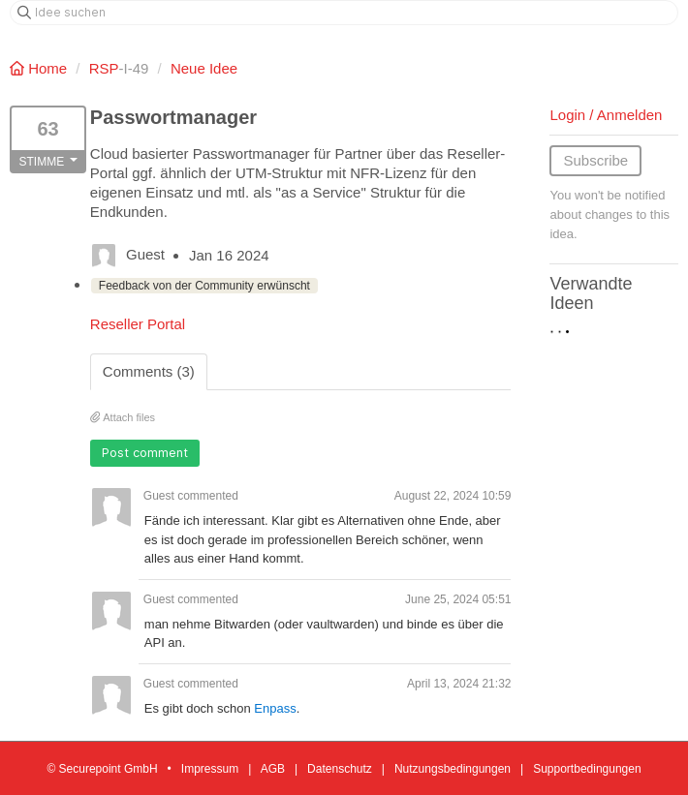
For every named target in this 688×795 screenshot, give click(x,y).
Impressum (209, 769)
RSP (104, 68)
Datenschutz (339, 769)
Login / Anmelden (605, 115)
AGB (273, 769)
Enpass (275, 708)
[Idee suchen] (344, 12)
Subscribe (595, 160)
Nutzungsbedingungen (452, 769)
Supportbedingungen (587, 769)
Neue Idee (204, 68)
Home (40, 68)
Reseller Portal (137, 324)
